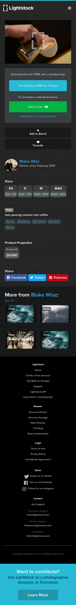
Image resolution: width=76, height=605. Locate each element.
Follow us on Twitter (41, 476)
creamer (39, 221)
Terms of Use (38, 448)
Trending (38, 428)
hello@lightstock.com (38, 536)
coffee (54, 221)
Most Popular (38, 423)
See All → (11, 301)
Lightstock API (38, 392)
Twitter (37, 277)
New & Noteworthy (38, 433)
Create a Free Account (38, 375)
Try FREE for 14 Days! (38, 381)
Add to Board (38, 132)
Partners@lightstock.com (38, 525)
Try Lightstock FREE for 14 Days (38, 86)
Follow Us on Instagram (41, 488)
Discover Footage (38, 417)
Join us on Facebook (41, 482)
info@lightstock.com (38, 515)
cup (9, 227)
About (38, 370)
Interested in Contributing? (38, 397)
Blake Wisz (29, 161)
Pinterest (58, 277)
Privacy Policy (38, 454)
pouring (23, 221)
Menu (69, 8)
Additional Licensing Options (38, 116)
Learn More (38, 595)
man (10, 221)
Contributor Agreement (38, 459)
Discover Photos (38, 412)
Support (38, 386)
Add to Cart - (38, 107)
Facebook (16, 277)
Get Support (38, 504)
